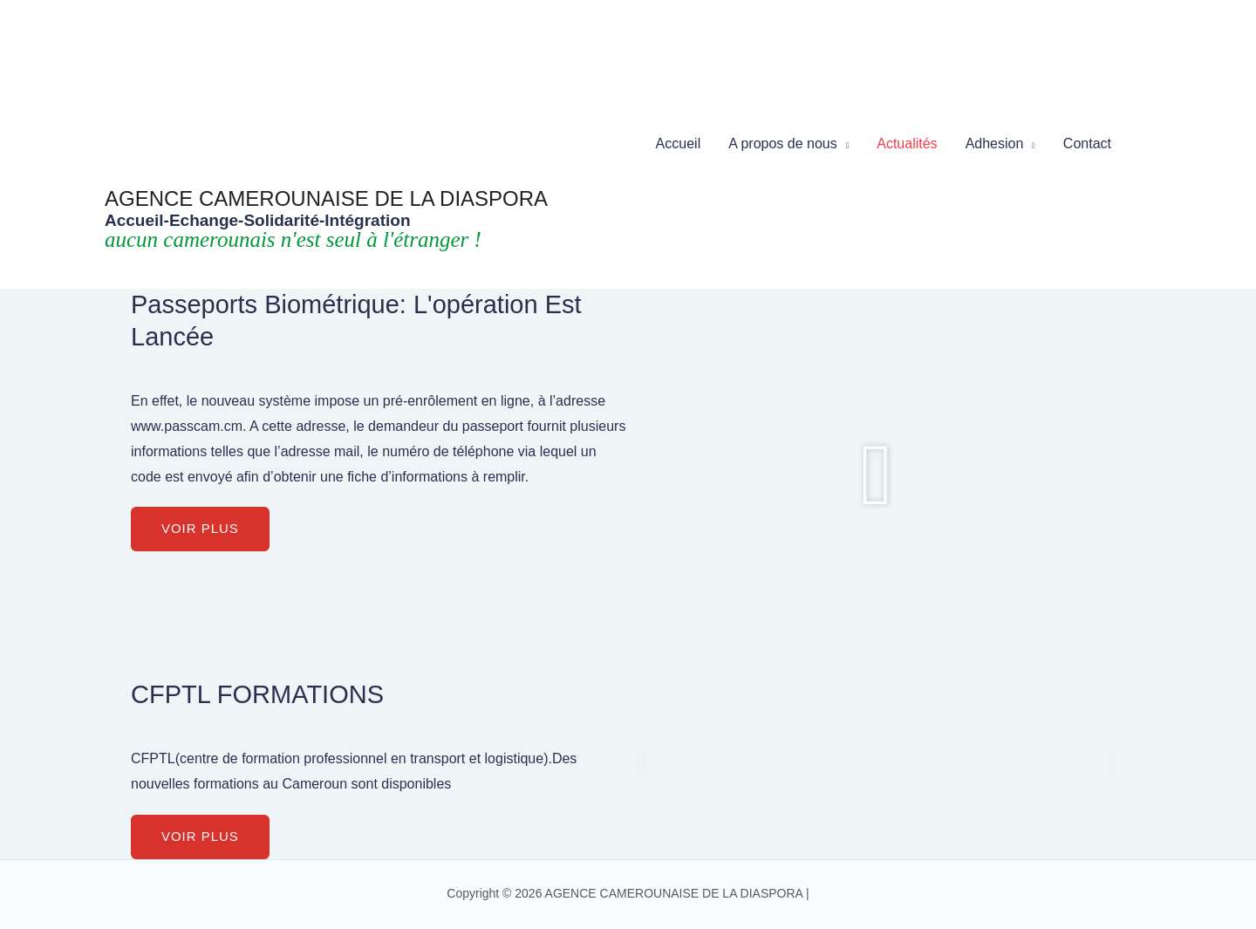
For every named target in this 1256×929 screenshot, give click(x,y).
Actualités (907, 143)
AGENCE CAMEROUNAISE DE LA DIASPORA (326, 198)
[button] (200, 529)
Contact (1087, 143)
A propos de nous (782, 143)
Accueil (678, 143)
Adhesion (995, 143)
